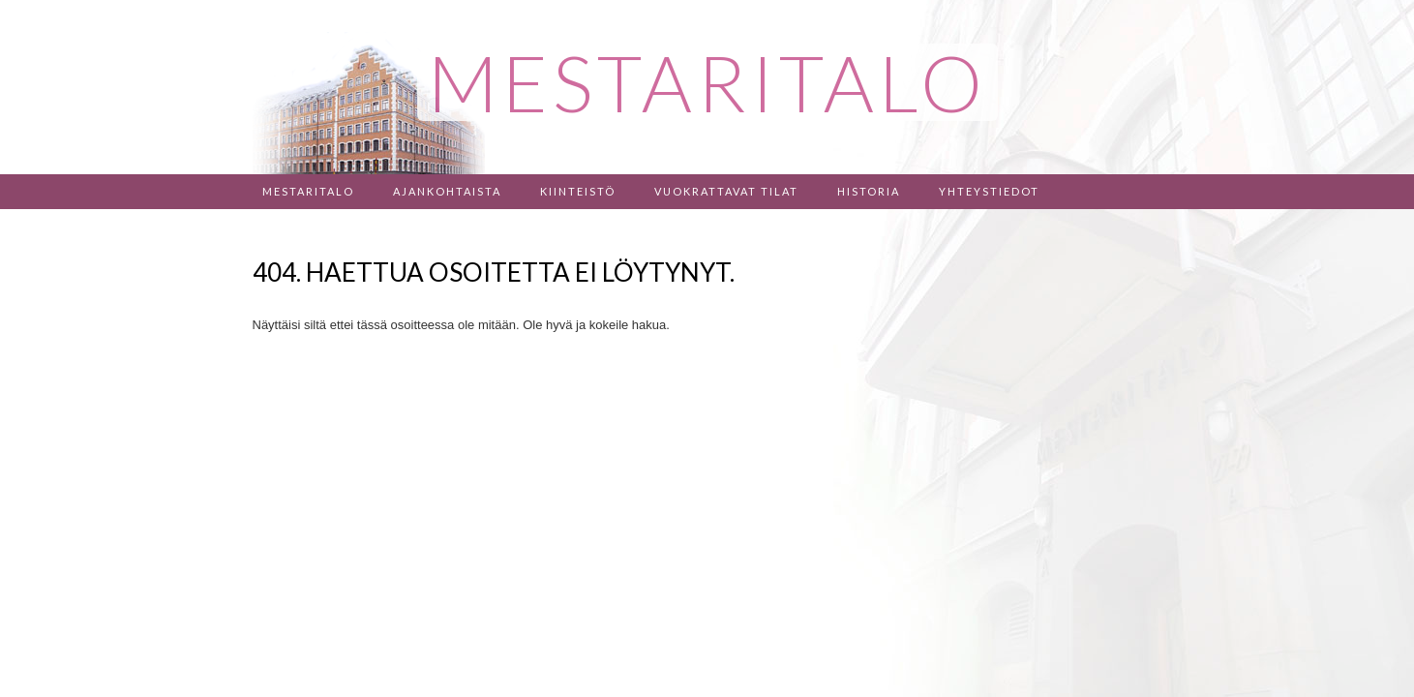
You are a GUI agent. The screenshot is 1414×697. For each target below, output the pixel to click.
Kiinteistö (578, 191)
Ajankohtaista (447, 191)
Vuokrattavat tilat (726, 191)
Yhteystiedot (989, 191)
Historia (868, 191)
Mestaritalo (308, 191)
